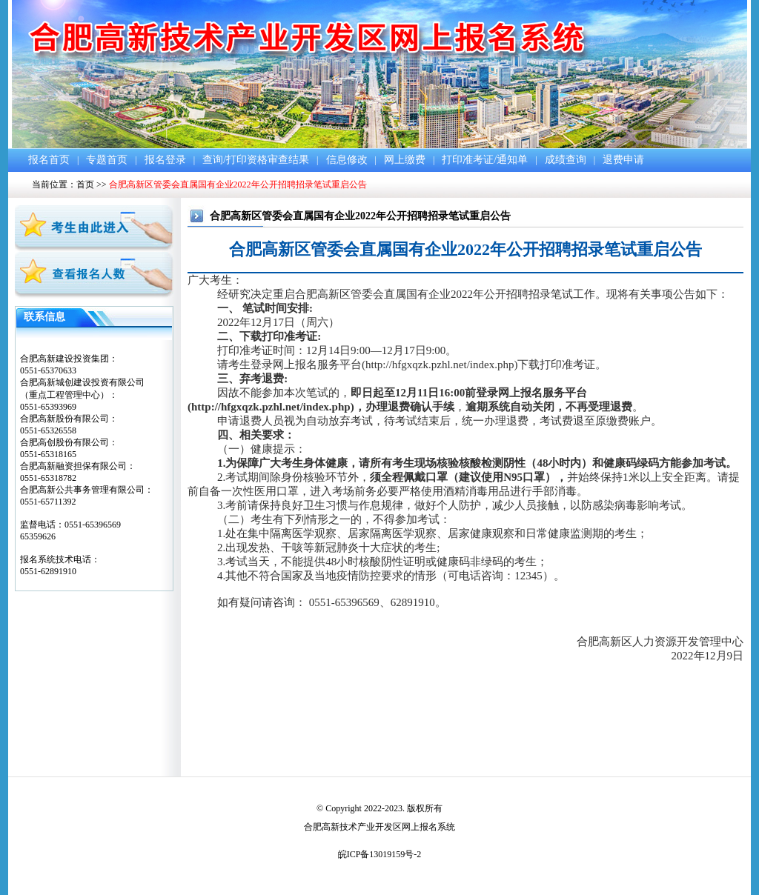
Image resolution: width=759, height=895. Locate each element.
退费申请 (623, 159)
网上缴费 (404, 159)
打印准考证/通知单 (485, 159)
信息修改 (347, 159)
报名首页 (49, 159)
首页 (85, 184)
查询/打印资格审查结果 (255, 159)
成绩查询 (565, 159)
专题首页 (106, 159)
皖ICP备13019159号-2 (380, 854)
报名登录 (165, 159)
